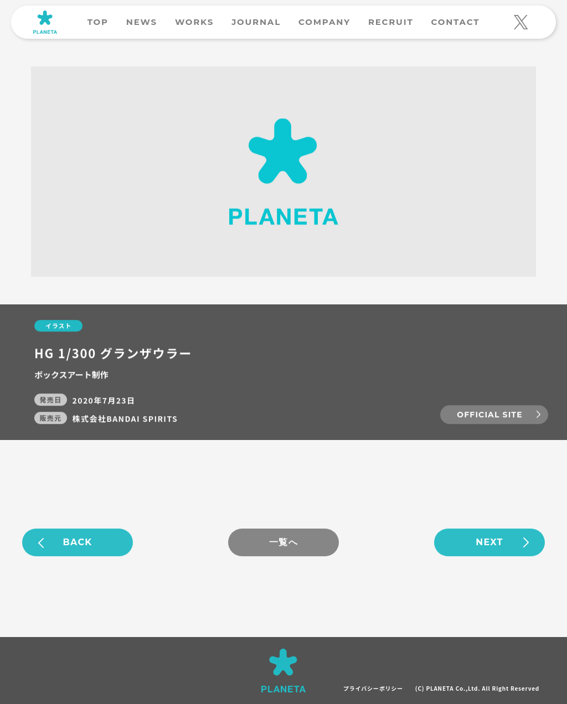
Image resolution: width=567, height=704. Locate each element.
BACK (77, 542)
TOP (98, 22)
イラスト (58, 326)
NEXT (489, 542)
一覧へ (283, 542)
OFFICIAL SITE (489, 415)
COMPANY (324, 22)
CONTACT (455, 22)
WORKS (194, 22)
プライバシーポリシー (373, 688)
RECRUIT (391, 22)
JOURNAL (256, 22)
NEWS (141, 22)
